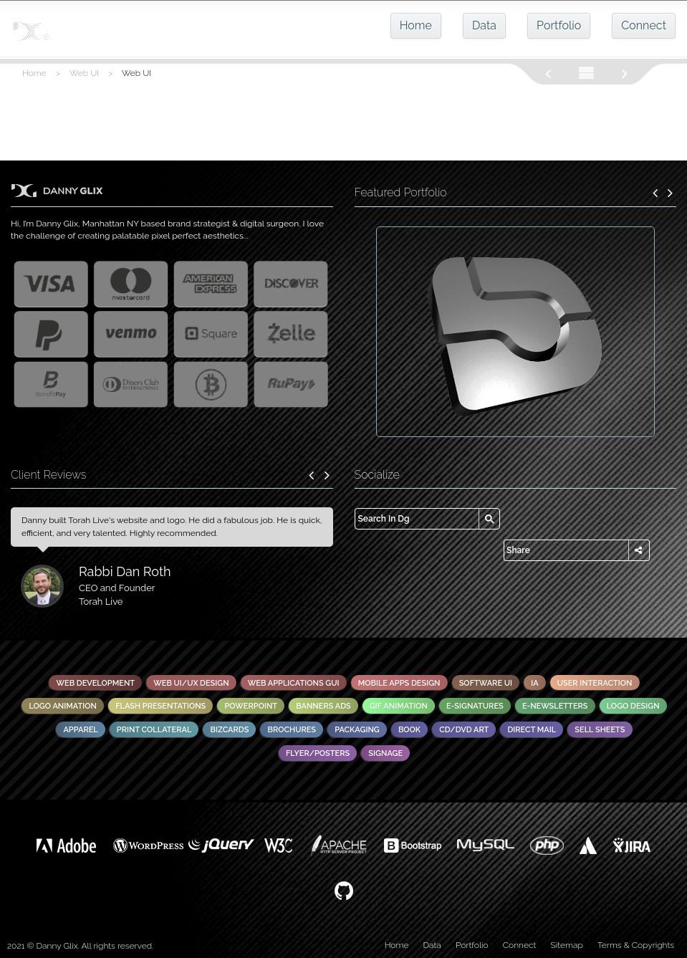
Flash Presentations (160, 706)
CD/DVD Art (464, 729)
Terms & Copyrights (635, 945)
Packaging (357, 729)
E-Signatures (475, 706)
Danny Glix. (58, 946)
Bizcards (229, 729)
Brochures (291, 729)
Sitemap (567, 945)
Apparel (80, 729)
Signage (385, 753)
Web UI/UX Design (191, 683)
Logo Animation (63, 706)
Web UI (84, 73)
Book (409, 729)
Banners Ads (323, 706)
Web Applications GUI (294, 683)
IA (534, 683)
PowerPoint (250, 706)
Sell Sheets (600, 729)
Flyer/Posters (318, 753)
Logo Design (633, 706)
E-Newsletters (555, 706)
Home (416, 25)
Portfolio (559, 25)
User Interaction (595, 683)
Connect (643, 25)
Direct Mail (531, 729)
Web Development (95, 683)
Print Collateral (154, 729)
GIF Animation (399, 706)
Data (484, 25)
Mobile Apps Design (399, 683)
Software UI (485, 683)
